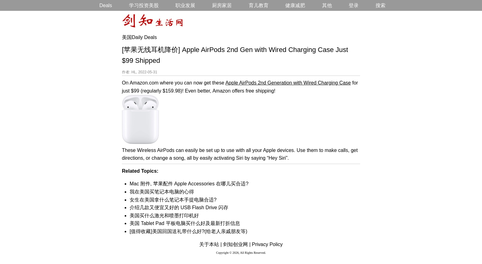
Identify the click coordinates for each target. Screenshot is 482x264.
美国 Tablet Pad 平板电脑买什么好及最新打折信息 (185, 223)
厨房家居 (222, 5)
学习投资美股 (144, 5)
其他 (327, 5)
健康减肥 (295, 5)
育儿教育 (259, 5)
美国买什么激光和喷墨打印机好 (164, 215)
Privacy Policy (267, 244)
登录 (354, 5)
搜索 (380, 5)
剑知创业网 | (237, 244)
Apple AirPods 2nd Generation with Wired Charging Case (288, 82)
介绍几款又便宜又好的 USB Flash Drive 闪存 (179, 207)
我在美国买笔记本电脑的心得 (162, 191)
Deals (105, 5)
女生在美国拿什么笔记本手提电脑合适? (173, 199)
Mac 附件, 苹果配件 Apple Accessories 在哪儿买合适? (189, 183)
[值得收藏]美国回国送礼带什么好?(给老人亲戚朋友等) (188, 231)
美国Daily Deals (139, 37)
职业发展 (185, 5)
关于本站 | (210, 244)
